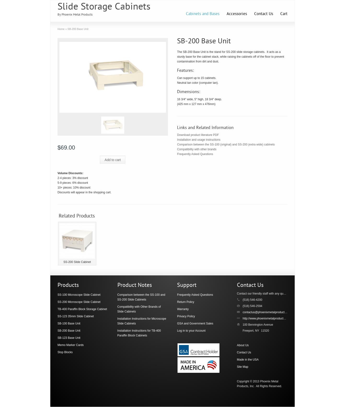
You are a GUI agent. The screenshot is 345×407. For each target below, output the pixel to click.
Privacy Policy (186, 316)
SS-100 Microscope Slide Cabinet (79, 294)
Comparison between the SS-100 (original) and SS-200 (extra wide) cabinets (226, 144)
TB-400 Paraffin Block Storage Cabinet (82, 309)
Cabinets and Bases (202, 14)
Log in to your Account (191, 330)
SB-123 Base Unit (69, 338)
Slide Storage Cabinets (104, 7)
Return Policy (185, 302)
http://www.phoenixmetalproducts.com (267, 318)
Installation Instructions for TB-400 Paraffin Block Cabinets (139, 333)
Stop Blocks (65, 352)
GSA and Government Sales (195, 323)
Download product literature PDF (198, 135)
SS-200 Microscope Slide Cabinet (79, 302)
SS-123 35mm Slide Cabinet (76, 316)
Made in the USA (248, 359)
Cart (284, 14)
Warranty (183, 309)
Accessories (237, 14)
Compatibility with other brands (196, 149)
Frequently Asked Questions (195, 154)
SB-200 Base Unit (69, 330)
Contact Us (263, 14)
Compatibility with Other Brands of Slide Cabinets (139, 309)
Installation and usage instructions (198, 139)
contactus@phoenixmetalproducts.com (267, 312)
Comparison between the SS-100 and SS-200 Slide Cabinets (141, 297)
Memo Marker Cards (71, 345)
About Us (243, 345)
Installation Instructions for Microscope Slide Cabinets (141, 321)
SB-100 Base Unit (69, 323)
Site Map (242, 366)
